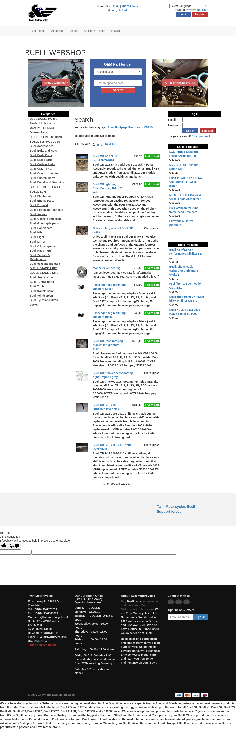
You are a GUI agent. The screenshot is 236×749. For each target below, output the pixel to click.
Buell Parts (112, 6)
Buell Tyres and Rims (44, 300)
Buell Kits (36, 232)
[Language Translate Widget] (188, 6)
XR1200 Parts (129, 6)
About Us (57, 30)
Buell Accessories (41, 146)
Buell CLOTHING (41, 168)
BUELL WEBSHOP (56, 82)
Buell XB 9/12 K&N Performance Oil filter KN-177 (186, 253)
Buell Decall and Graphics (47, 182)
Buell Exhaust (39, 205)
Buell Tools (37, 286)
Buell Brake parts (41, 159)
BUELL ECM (38, 191)
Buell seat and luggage (45, 263)
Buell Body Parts (41, 155)
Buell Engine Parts (42, 200)
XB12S (148, 127)
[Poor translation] (14, 546)
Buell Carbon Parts (42, 164)
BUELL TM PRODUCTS (45, 141)
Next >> (110, 143)
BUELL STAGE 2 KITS (44, 272)
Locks (34, 304)
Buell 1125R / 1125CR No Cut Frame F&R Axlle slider (185, 181)
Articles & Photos (94, 30)
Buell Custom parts (42, 177)
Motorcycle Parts (118, 10)
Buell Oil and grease (43, 246)
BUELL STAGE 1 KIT (43, 268)
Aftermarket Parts (180, 82)
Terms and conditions (42, 644)
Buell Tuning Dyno (42, 281)
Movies (115, 30)
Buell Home (38, 30)
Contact (73, 30)
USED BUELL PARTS (43, 118)
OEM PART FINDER (42, 127)
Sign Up (201, 617)
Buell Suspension (41, 277)
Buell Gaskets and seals (45, 218)
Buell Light (37, 237)
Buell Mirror (37, 241)
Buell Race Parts (41, 250)
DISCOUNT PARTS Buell (46, 137)
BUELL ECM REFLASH (45, 187)
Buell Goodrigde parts (44, 223)
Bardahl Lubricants (42, 123)
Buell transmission (42, 291)
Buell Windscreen (41, 295)
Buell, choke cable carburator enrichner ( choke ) (183, 270)
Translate (198, 9)
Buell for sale (38, 214)
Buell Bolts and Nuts (43, 150)
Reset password (201, 136)
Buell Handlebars (41, 228)
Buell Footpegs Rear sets (124, 127)
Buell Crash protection (44, 173)
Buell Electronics (41, 196)
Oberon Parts (38, 132)
